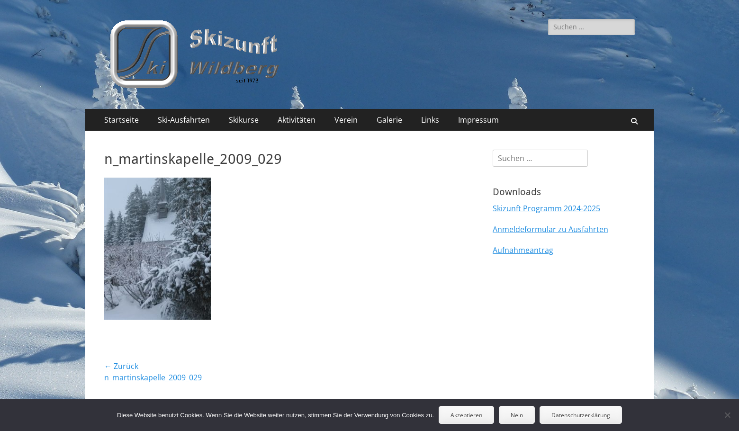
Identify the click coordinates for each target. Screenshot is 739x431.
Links (430, 120)
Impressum (478, 120)
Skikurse (244, 120)
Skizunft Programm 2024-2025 (546, 208)
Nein (517, 415)
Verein (346, 120)
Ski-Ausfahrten (184, 120)
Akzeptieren (466, 415)
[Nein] (727, 415)
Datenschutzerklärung (580, 415)
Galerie (389, 120)
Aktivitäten (296, 120)
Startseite (121, 120)
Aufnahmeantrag (523, 250)
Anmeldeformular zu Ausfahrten (550, 229)
